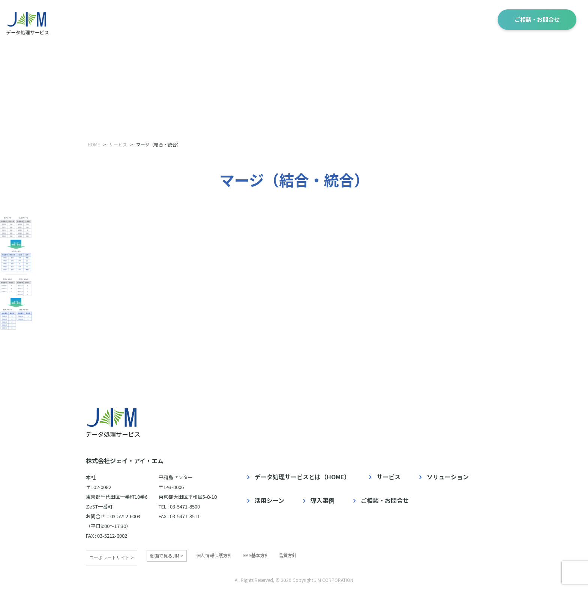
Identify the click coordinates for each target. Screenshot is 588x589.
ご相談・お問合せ (537, 19)
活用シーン (415, 19)
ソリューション (359, 19)
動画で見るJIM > (166, 555)
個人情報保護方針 (214, 555)
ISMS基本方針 (255, 555)
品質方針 (288, 555)
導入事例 (463, 19)
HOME (94, 144)
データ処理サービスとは (240, 19)
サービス (305, 19)
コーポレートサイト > (111, 555)
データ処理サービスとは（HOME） (302, 477)
